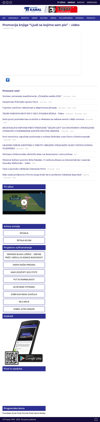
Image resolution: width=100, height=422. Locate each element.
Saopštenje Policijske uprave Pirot (20, 102)
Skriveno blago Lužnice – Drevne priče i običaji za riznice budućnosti (24, 256)
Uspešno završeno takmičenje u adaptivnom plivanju (29, 107)
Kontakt (81, 2)
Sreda (19, 413)
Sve (3, 18)
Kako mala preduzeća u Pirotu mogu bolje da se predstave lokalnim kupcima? (42, 174)
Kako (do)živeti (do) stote (24, 272)
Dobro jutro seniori (24, 309)
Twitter (7, 2)
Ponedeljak (6, 413)
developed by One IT (96, 419)
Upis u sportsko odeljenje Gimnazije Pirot (24, 168)
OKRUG (53, 18)
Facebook (3, 2)
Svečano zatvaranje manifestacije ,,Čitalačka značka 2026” (32, 96)
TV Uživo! (61, 2)
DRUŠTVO (25, 18)
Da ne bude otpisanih (24, 287)
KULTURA (44, 18)
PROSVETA (91, 18)
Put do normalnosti (24, 279)
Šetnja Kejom (24, 240)
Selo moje (24, 302)
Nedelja (42, 413)
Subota (37, 413)
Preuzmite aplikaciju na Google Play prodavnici (24, 342)
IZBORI (34, 18)
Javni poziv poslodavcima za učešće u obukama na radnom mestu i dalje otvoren (43, 119)
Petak (31, 413)
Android (71, 2)
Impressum (92, 2)
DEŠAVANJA (13, 18)
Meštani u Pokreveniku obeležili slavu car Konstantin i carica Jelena (37, 154)
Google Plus (10, 2)
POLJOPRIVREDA (66, 18)
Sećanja (24, 233)
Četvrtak (25, 413)
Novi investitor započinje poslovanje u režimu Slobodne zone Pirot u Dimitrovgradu (46, 136)
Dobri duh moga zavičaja (24, 294)
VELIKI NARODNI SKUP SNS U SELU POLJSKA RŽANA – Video (33, 113)
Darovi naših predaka (24, 265)
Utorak (14, 413)
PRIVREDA (80, 18)
